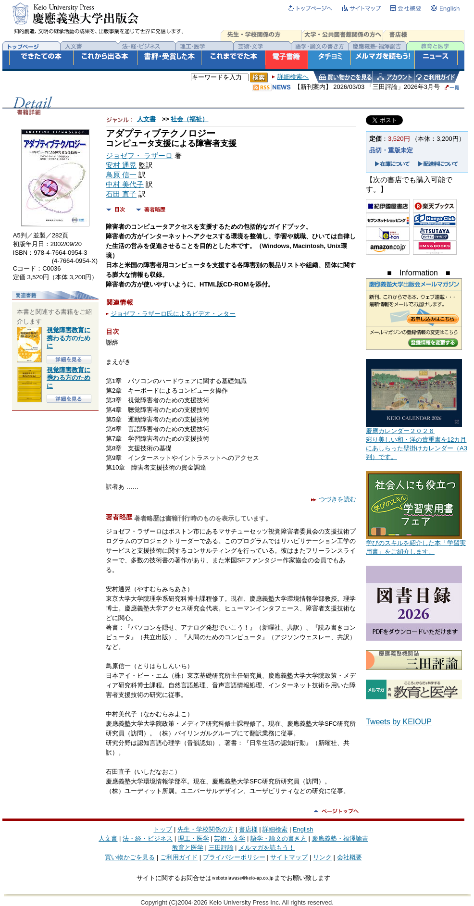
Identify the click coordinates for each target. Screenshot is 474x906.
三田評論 (221, 847)
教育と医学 (187, 847)
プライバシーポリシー (234, 857)
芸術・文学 (229, 838)
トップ (162, 829)
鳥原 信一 (121, 175)
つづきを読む (333, 499)
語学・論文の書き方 (278, 838)
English (303, 829)
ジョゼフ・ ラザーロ (139, 156)
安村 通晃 (121, 165)
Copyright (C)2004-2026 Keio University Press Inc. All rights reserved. (237, 902)
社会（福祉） (189, 119)
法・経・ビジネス (148, 838)
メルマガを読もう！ (266, 847)
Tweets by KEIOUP (399, 722)
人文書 (146, 119)
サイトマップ (289, 857)
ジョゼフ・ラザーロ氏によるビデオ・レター (173, 313)
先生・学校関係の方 (205, 829)
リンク (322, 857)
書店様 (248, 829)
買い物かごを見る (130, 857)
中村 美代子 (125, 184)
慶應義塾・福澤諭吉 (340, 838)
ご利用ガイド (179, 857)
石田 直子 (121, 194)
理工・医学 (193, 838)
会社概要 (349, 857)
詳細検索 (274, 829)
